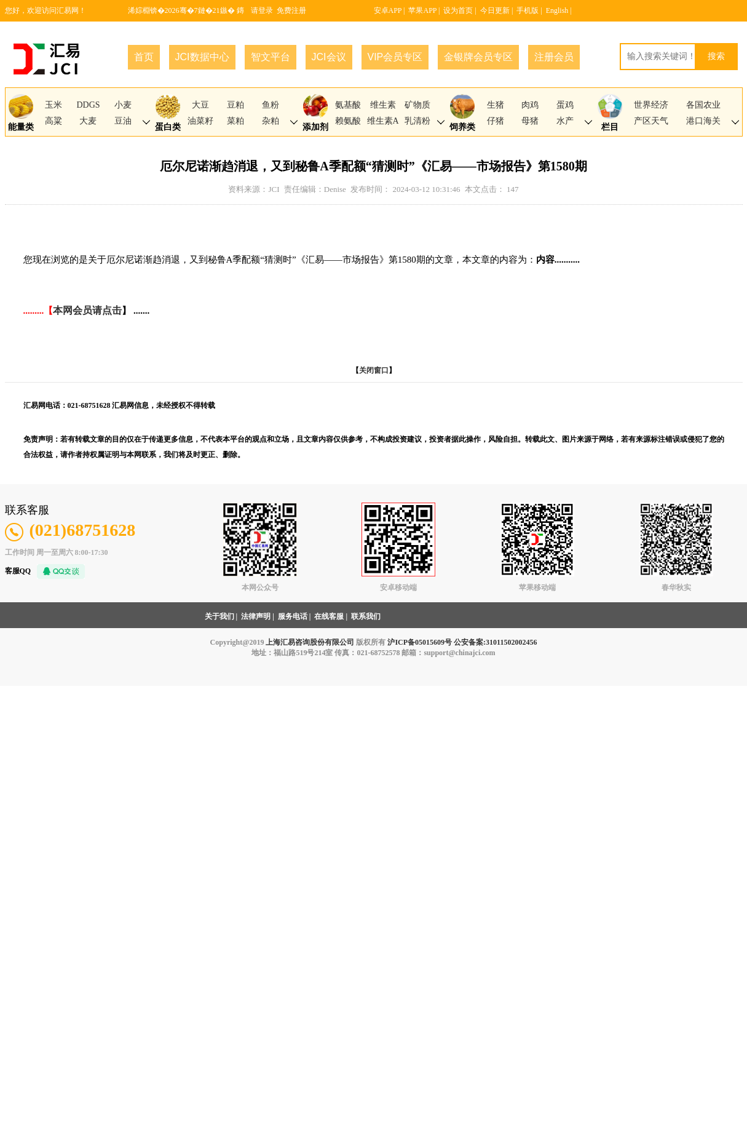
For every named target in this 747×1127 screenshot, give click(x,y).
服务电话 (292, 616)
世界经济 (651, 105)
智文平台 (270, 57)
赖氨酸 (348, 120)
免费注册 (291, 10)
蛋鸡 (565, 105)
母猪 (530, 120)
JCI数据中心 (202, 57)
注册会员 (554, 57)
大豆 (200, 105)
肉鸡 (530, 105)
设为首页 (458, 10)
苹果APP (422, 10)
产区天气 (651, 120)
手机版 (527, 10)
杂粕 (270, 120)
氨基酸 (348, 105)
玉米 (53, 105)
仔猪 (495, 120)
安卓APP (388, 10)
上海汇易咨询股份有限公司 (310, 642)
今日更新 (495, 10)
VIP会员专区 (395, 57)
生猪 (495, 105)
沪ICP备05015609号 (419, 642)
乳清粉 (417, 120)
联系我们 (366, 616)
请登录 (262, 10)
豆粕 (235, 105)
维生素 (383, 105)
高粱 (53, 120)
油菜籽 (200, 120)
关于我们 (219, 616)
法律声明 (256, 616)
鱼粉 (270, 105)
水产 (565, 120)
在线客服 (329, 616)
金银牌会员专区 (478, 57)
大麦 (88, 120)
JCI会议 (329, 57)
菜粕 (235, 120)
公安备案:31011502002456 (495, 642)
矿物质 (417, 105)
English (557, 10)
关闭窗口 (374, 370)
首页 (144, 57)
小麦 (123, 105)
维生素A (383, 120)
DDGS (88, 105)
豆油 (123, 120)
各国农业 (703, 105)
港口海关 (703, 120)
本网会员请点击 (87, 310)
